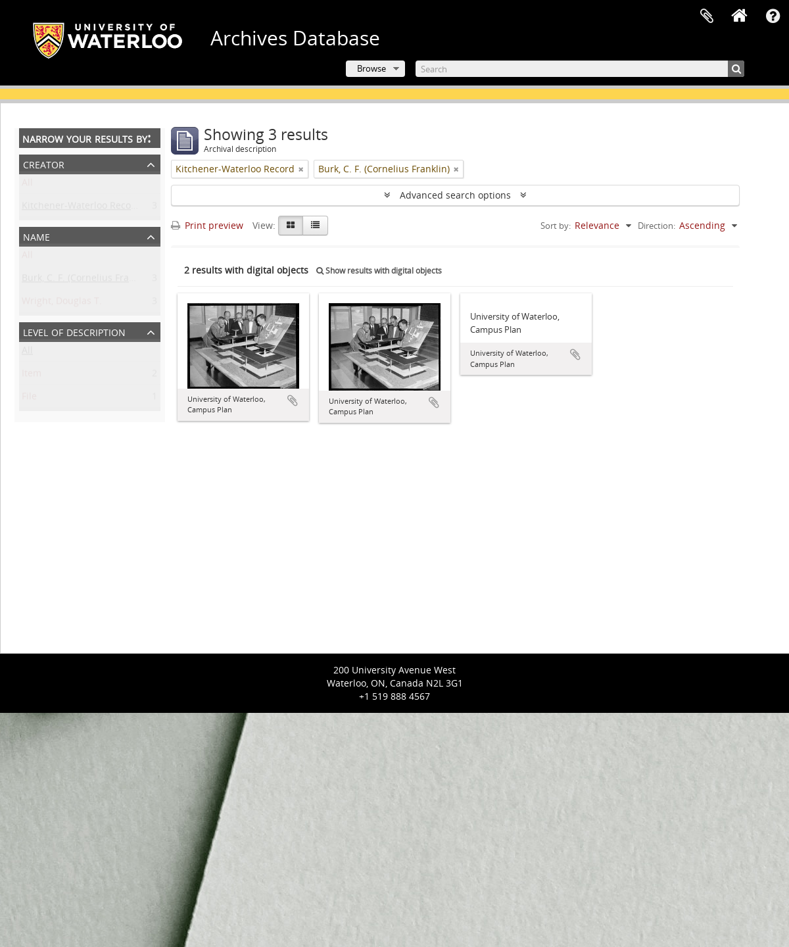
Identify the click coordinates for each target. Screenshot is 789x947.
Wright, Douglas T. (62, 303)
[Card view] (290, 225)
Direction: (656, 225)
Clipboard (706, 16)
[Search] (580, 69)
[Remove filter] (301, 169)
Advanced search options (455, 195)
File (29, 399)
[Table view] (315, 225)
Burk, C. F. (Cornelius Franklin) (87, 280)
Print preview (207, 225)
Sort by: (555, 225)
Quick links (772, 16)
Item (31, 376)
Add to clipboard (292, 400)
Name (36, 236)
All (27, 185)
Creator (43, 163)
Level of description (74, 331)
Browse (371, 68)
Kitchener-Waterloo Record (81, 208)
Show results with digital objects (379, 270)
